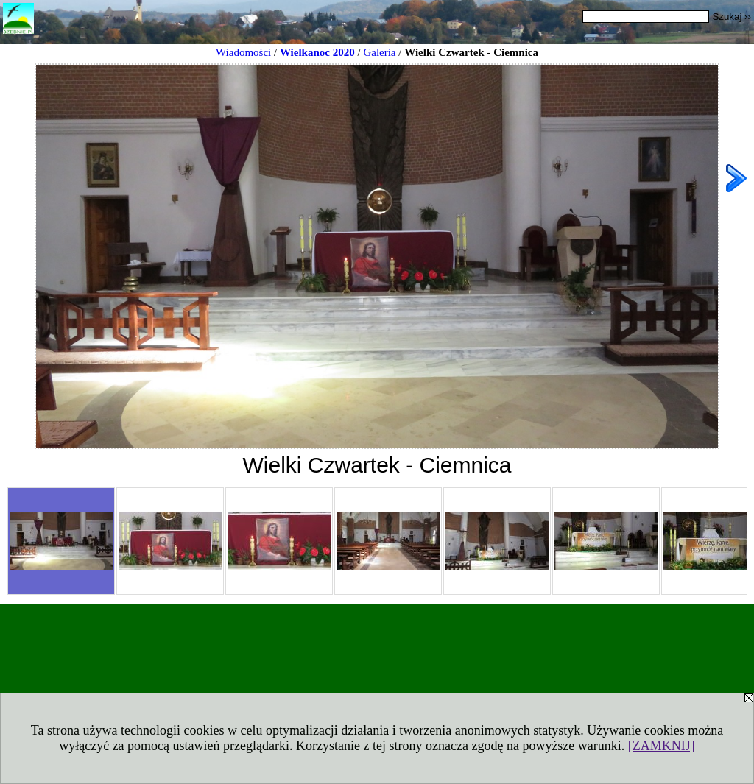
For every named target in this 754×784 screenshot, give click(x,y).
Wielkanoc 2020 (317, 52)
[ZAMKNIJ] (661, 745)
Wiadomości (243, 52)
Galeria (379, 52)
